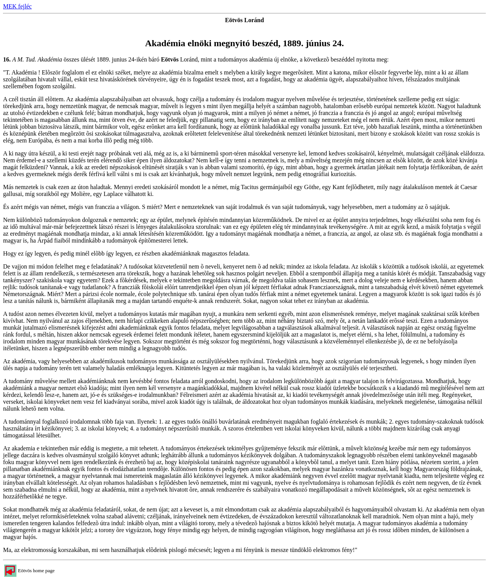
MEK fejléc (17, 6)
